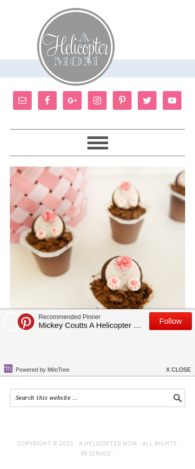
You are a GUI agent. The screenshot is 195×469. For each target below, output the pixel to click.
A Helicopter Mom (109, 443)
